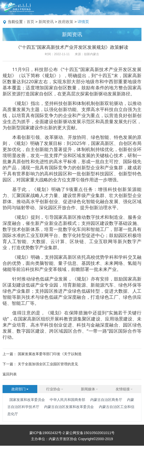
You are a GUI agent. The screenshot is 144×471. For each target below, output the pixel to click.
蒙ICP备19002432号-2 (47, 433)
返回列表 (10, 374)
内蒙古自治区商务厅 (106, 400)
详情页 (83, 21)
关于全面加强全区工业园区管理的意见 (48, 364)
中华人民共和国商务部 (67, 400)
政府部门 (20, 389)
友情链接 (124, 389)
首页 (30, 21)
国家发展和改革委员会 (27, 400)
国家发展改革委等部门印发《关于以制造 (50, 354)
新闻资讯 (46, 21)
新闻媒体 (89, 389)
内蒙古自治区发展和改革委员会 (69, 407)
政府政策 (65, 21)
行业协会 (54, 389)
